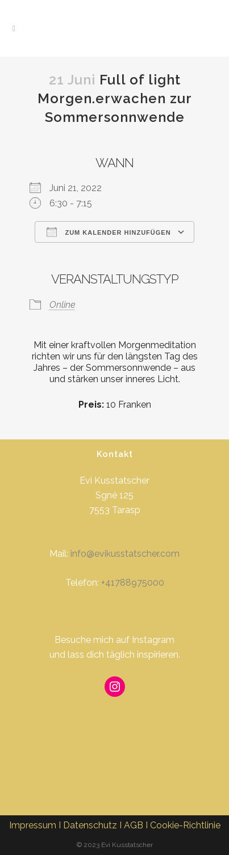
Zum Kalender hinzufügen (108, 232)
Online (62, 304)
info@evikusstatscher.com (125, 553)
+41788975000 (132, 582)
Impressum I (36, 825)
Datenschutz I (93, 825)
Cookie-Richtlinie (185, 825)
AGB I (137, 825)
